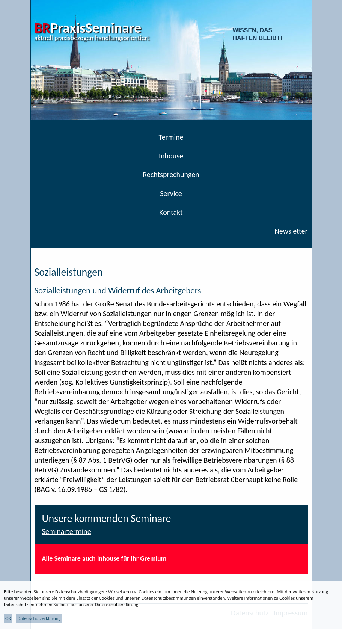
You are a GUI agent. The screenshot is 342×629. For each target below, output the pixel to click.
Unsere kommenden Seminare (106, 518)
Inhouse (171, 155)
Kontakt (171, 212)
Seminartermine (66, 531)
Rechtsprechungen (171, 174)
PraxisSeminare (88, 27)
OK (8, 618)
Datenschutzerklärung (39, 618)
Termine (171, 137)
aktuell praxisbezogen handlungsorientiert (92, 38)
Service (171, 193)
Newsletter (291, 230)
